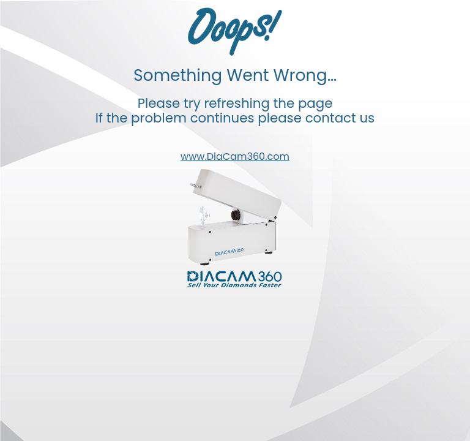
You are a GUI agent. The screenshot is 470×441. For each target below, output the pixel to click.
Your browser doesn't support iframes (235, 220)
